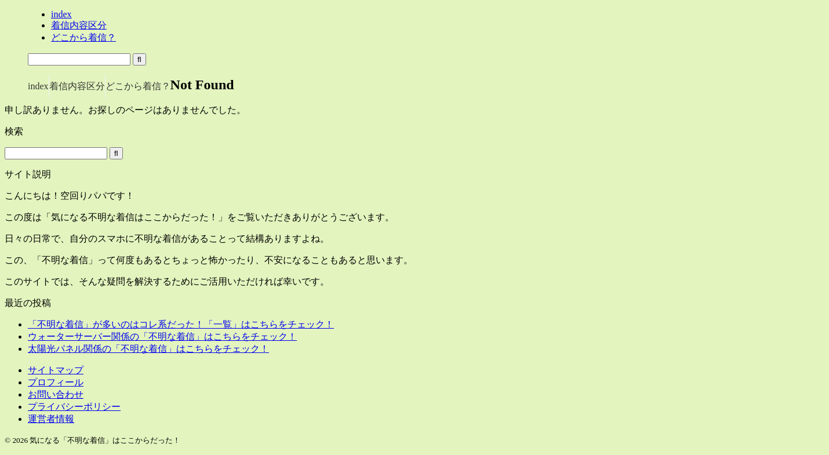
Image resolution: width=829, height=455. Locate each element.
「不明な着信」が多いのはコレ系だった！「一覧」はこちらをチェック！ (181, 324)
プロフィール (55, 382)
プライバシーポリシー (74, 407)
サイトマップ (55, 370)
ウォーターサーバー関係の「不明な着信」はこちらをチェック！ (162, 336)
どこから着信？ (138, 86)
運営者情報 (51, 419)
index (38, 86)
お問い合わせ (55, 394)
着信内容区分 (77, 86)
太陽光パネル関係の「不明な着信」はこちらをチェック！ (148, 349)
